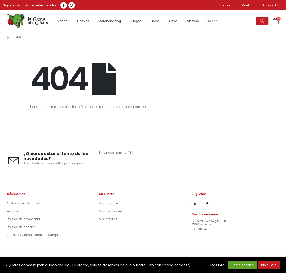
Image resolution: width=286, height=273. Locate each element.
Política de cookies (21, 227)
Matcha (193, 21)
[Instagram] (71, 5)
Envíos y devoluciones (23, 203)
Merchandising (109, 21)
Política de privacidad (23, 219)
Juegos (135, 21)
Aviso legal (15, 211)
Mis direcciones (111, 211)
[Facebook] (63, 5)
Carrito (247, 5)
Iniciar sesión (270, 5)
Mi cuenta (226, 5)
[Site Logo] (27, 21)
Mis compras (108, 203)
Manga (62, 21)
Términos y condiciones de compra (33, 235)
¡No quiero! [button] (269, 265)
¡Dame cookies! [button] (242, 265)
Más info (217, 265)
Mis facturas (108, 219)
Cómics (83, 21)
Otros (173, 21)
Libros (155, 21)
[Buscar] (262, 21)
